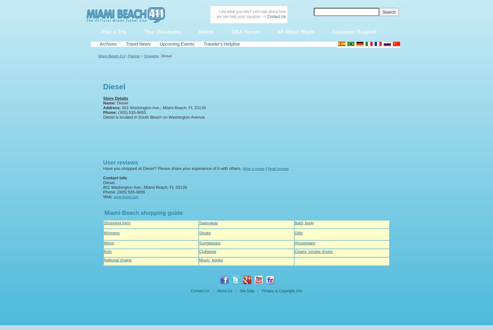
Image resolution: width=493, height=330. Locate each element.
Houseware (305, 243)
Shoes (205, 233)
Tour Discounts (162, 32)
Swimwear (208, 223)
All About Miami (296, 32)
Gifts (299, 233)
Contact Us (276, 16)
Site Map (247, 291)
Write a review (253, 169)
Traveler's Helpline (222, 44)
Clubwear (207, 251)
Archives (108, 44)
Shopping (151, 56)
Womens (112, 233)
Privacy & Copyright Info (282, 291)
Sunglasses (209, 243)
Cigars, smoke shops (314, 251)
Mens (109, 243)
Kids (108, 251)
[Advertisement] (132, 138)
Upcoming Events (177, 44)
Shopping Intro (117, 223)
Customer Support (354, 32)
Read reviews (278, 169)
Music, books (211, 260)
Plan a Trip (114, 32)
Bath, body (304, 223)
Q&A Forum (245, 32)
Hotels (206, 32)
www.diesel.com (126, 197)
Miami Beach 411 (111, 56)
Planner (134, 56)
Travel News (138, 44)
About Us (224, 291)
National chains (118, 260)
